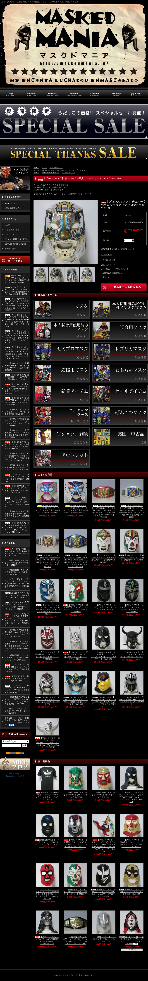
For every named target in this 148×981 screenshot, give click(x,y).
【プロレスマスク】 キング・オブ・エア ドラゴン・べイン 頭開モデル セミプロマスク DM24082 (17, 489)
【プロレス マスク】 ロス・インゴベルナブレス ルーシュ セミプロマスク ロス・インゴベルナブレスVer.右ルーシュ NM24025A (17, 527)
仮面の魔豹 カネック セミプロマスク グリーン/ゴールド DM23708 (16, 562)
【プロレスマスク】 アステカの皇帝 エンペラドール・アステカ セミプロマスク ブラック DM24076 (17, 456)
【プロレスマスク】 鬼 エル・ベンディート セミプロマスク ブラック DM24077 (17, 467)
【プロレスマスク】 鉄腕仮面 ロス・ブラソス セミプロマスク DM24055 (17, 678)
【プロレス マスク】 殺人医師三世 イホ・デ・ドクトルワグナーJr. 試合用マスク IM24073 (17, 366)
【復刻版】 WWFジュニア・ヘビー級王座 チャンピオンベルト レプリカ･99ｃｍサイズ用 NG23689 (17, 700)
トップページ (10, 94)
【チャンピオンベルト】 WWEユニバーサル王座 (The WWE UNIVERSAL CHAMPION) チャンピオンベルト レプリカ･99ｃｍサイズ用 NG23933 (17, 304)
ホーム (36, 167)
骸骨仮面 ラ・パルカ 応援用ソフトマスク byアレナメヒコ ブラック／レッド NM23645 (17, 721)
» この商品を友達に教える (112, 273)
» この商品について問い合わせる (114, 269)
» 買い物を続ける (108, 265)
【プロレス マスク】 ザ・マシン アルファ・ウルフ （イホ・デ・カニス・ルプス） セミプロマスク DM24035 (17, 502)
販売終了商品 (10, 249)
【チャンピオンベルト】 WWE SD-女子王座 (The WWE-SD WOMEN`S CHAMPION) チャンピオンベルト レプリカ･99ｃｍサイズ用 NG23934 (17, 320)
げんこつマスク (11, 234)
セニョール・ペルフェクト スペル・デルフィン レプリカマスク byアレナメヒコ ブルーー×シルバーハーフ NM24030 (17, 388)
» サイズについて (108, 260)
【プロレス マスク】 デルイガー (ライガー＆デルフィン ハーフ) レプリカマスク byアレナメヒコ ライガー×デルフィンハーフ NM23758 (17, 619)
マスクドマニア (15, 774)
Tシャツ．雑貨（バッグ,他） (17, 239)
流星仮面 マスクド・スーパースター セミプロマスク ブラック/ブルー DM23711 (17, 595)
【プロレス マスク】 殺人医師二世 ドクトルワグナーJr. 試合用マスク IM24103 (17, 377)
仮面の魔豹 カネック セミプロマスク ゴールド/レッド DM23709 (16, 572)
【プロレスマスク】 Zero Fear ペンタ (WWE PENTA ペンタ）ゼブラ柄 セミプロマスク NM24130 (17, 688)
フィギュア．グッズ (13, 230)
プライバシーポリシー (73, 94)
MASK (7, 225)
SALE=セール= (11, 203)
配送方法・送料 (52, 94)
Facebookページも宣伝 (15, 776)
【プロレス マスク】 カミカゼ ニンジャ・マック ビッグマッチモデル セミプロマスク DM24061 (17, 422)
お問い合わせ (94, 94)
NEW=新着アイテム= (13, 208)
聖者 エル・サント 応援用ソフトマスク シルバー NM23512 (17, 711)
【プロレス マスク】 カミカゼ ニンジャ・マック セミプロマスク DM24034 (17, 411)
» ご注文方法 (106, 254)
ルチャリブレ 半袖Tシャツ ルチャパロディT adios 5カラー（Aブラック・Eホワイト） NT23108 (17, 552)
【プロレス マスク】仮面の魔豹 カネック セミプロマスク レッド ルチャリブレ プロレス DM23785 (17, 633)
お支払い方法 (31, 94)
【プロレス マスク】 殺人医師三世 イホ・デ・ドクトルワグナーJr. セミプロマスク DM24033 (17, 401)
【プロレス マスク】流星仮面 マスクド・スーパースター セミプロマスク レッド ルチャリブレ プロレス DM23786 (17, 646)
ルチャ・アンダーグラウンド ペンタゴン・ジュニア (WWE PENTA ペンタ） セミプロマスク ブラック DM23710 (17, 583)
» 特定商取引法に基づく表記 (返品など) (117, 249)
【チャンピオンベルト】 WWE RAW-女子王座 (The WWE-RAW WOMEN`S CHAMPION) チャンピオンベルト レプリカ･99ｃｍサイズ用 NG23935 (17, 337)
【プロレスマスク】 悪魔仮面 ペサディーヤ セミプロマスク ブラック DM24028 (17, 514)
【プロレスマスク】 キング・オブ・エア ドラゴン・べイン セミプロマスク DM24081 (17, 477)
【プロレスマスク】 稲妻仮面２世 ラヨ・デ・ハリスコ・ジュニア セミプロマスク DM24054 (17, 668)
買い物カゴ (136, 94)
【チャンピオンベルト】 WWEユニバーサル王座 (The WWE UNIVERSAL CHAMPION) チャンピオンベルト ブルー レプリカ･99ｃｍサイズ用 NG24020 (17, 353)
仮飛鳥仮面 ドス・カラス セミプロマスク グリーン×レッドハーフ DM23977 (17, 657)
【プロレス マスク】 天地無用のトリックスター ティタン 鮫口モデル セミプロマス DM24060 (17, 433)
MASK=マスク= (63, 170)
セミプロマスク (56, 167)
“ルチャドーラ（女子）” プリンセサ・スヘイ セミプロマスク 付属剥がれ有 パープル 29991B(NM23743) (17, 290)
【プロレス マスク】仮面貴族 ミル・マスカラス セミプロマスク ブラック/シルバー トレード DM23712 (17, 605)
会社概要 (115, 94)
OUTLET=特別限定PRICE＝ (16, 244)
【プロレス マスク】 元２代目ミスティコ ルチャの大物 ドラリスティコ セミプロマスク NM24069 (17, 445)
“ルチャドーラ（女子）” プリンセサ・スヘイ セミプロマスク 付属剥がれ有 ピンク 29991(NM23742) (17, 279)
